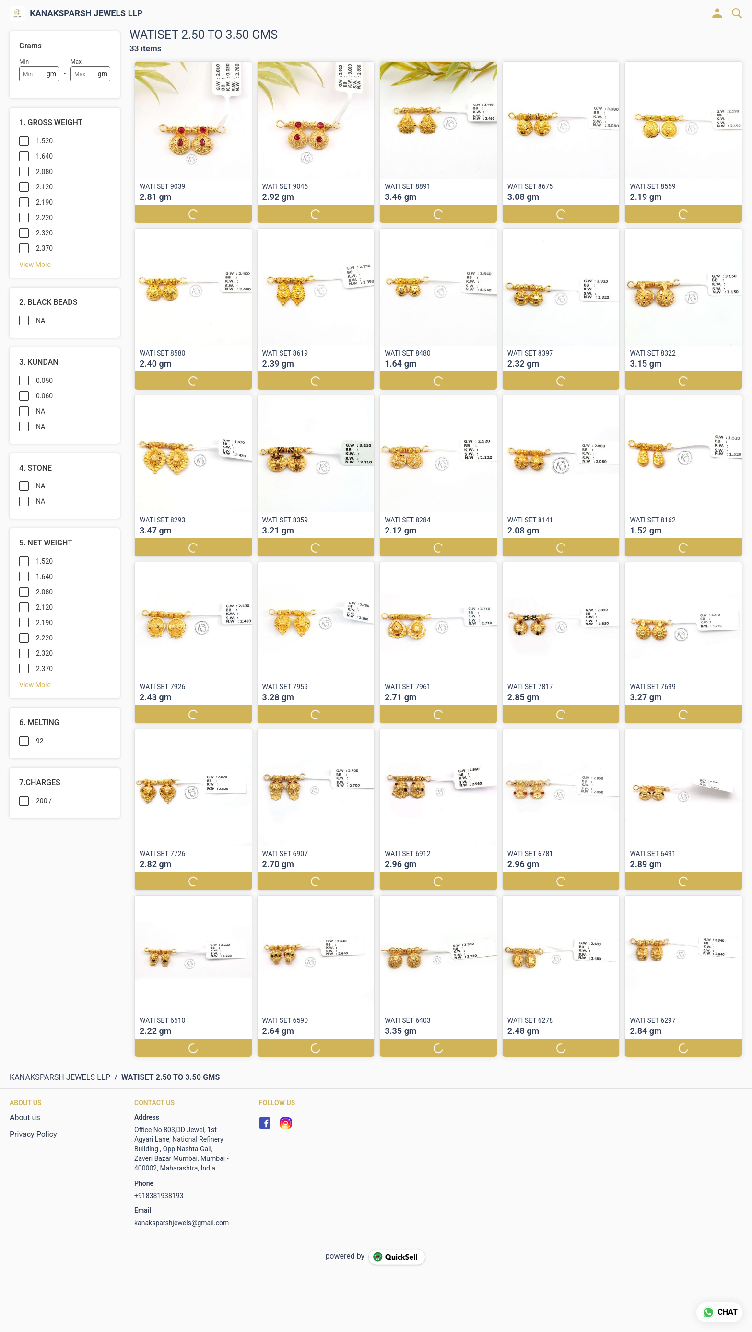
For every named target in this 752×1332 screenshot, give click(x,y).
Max (76, 61)
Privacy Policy (33, 1134)
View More (35, 264)
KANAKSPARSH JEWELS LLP (86, 13)
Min (24, 61)
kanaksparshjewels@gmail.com (181, 1223)
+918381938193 (158, 1196)
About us (25, 1117)
